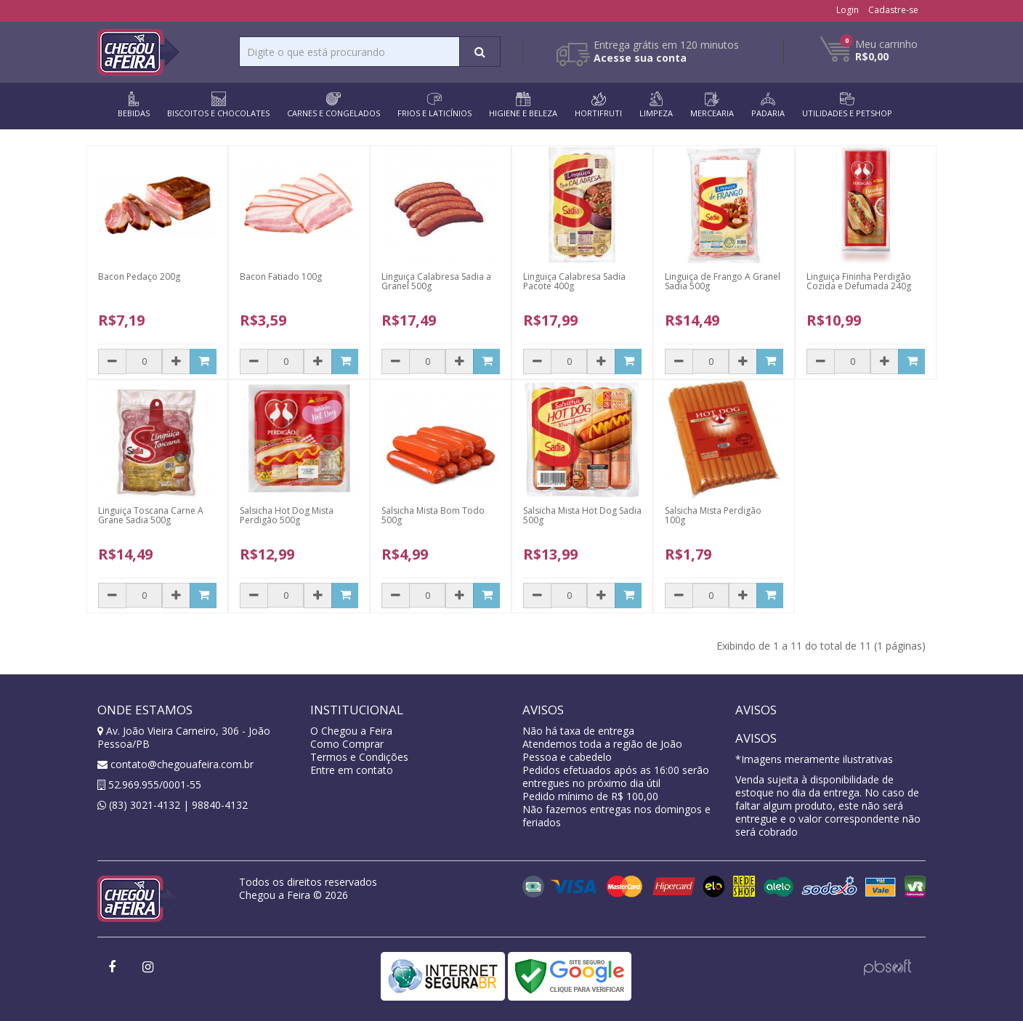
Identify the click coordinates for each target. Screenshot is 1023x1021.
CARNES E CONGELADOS (333, 105)
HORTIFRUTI (598, 105)
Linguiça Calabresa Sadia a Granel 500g (436, 281)
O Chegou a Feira (351, 731)
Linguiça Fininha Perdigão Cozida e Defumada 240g (858, 281)
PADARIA (768, 105)
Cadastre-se (893, 10)
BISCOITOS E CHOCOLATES (218, 105)
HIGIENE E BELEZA (523, 105)
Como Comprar (347, 744)
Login (847, 10)
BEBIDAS (134, 105)
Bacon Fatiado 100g (281, 276)
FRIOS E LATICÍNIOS (434, 105)
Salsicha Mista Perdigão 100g (713, 515)
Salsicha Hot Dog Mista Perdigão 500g (286, 515)
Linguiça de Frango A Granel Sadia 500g (722, 281)
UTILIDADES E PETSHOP (847, 105)
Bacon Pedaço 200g (139, 276)
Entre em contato (351, 770)
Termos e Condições (359, 757)
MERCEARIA (712, 105)
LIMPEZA (656, 105)
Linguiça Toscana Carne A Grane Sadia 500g (150, 515)
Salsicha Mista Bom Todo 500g (433, 515)
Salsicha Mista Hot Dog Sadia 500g (582, 515)
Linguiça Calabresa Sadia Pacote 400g (574, 281)
